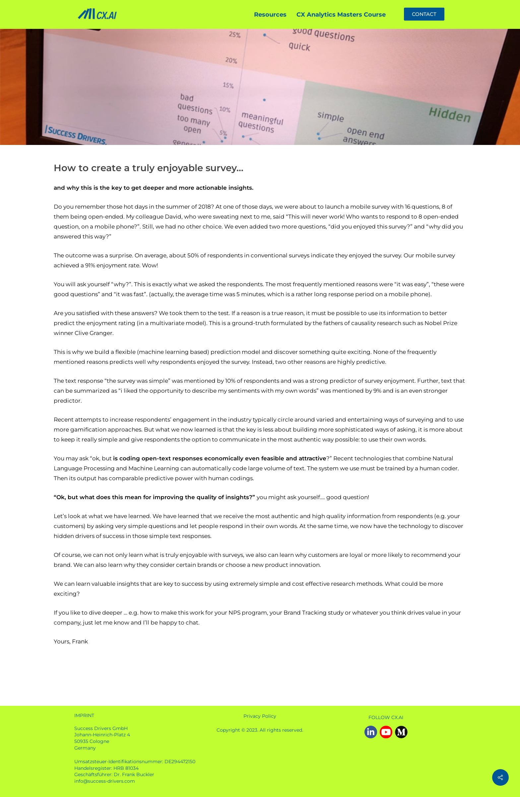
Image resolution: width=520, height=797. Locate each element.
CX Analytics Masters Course (341, 14)
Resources (270, 14)
